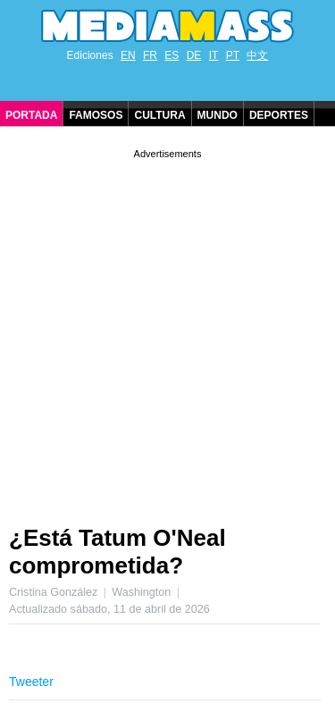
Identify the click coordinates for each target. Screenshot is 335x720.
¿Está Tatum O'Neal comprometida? (117, 551)
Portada (31, 115)
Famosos (95, 115)
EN (128, 55)
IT (214, 55)
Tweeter (31, 681)
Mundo (217, 115)
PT (232, 55)
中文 (257, 55)
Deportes (278, 115)
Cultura (159, 115)
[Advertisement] (167, 330)
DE (194, 55)
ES (171, 55)
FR (150, 55)
